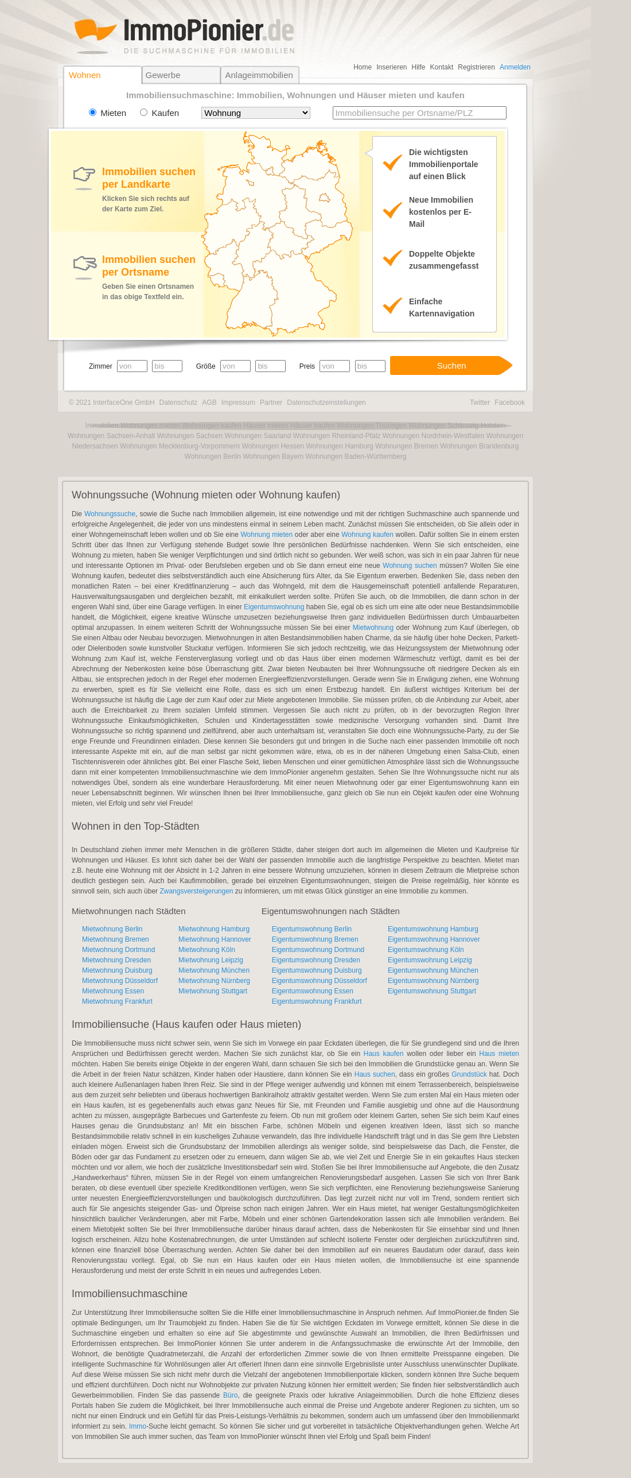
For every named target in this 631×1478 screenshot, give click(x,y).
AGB (209, 402)
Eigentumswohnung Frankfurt (317, 1001)
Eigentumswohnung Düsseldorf (319, 981)
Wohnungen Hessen (273, 446)
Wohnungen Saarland (258, 436)
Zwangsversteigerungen (196, 891)
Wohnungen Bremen (406, 446)
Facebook (509, 402)
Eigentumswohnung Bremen (315, 939)
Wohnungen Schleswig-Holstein (456, 425)
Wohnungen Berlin (213, 456)
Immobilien (102, 425)
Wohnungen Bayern (273, 456)
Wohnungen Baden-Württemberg (356, 456)
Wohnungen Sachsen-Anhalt (111, 436)
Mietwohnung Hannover (214, 939)
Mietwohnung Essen (113, 991)
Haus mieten (499, 1054)
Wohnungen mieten (150, 425)
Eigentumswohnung (274, 607)
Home (362, 67)
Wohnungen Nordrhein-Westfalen (434, 436)
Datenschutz (178, 402)
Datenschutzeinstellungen (326, 402)
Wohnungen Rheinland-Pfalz (337, 436)
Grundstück (468, 1074)
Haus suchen (375, 1074)
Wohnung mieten (266, 535)
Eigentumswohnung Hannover (434, 939)
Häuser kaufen (312, 425)
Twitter (480, 402)
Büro (230, 1395)
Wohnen (85, 75)
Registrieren (476, 67)
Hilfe (419, 67)
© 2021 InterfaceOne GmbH (112, 402)
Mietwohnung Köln (206, 950)
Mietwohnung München (214, 970)
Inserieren (391, 67)
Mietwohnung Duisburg (117, 970)
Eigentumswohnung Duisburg (317, 970)
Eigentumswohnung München (433, 970)
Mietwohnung (373, 628)
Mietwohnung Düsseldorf (120, 981)
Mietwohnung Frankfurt (117, 1001)
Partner (271, 402)
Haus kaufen (384, 1054)
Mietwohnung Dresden (116, 960)
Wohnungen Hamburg (339, 446)
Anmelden (515, 67)
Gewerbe (163, 75)
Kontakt (442, 67)
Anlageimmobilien (259, 75)
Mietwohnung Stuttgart (212, 991)
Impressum (238, 402)
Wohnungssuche (109, 514)
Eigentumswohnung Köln (426, 950)
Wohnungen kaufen (212, 425)
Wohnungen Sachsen (190, 436)
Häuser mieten (265, 425)
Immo (137, 1426)
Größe (206, 366)
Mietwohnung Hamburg (214, 929)
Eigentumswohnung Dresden (316, 960)
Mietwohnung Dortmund (118, 950)
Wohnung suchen (410, 566)
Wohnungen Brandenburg (479, 446)
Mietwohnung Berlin (112, 929)
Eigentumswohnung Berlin (312, 929)
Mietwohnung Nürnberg (214, 981)
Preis (307, 366)
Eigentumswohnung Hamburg (433, 929)
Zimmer (100, 366)
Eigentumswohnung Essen (312, 991)
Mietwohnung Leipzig (210, 960)
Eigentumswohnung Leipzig (430, 960)
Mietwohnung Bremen (115, 939)
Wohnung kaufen (367, 535)
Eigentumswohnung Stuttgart (432, 991)
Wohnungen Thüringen (372, 425)
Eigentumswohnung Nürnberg (433, 981)
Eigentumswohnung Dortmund (318, 950)
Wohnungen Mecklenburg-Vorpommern (180, 446)
